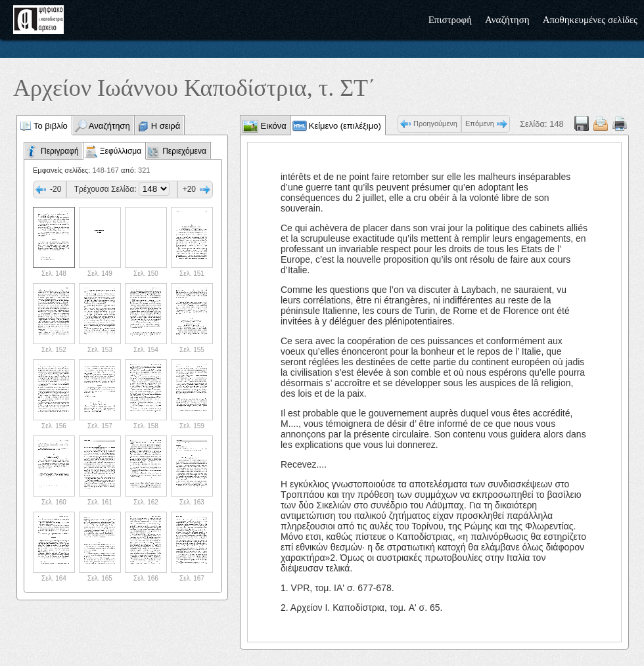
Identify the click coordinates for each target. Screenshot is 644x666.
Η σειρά (166, 126)
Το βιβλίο (51, 126)
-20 (55, 189)
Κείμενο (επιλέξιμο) (345, 126)
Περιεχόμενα (184, 151)
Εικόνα (272, 126)
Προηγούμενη (435, 123)
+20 (189, 189)
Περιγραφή (60, 151)
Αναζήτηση (507, 19)
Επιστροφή (450, 19)
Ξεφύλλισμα (120, 151)
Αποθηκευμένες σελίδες (590, 19)
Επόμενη (479, 123)
